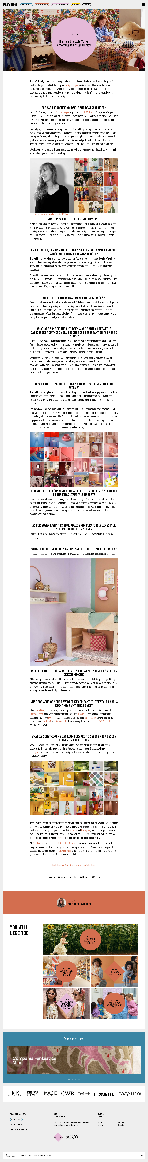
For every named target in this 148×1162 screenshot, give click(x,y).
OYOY (101, 721)
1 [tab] (69, 1079)
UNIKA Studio (88, 112)
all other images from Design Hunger (84, 865)
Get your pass (64, 850)
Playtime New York (42, 4)
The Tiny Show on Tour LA (60, 4)
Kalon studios (62, 721)
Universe (100, 1125)
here (60, 837)
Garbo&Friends (36, 714)
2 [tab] (72, 1079)
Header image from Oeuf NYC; (62, 865)
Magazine (87, 4)
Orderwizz (121, 1125)
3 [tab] (76, 1079)
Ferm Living (40, 710)
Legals (141, 1155)
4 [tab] (79, 1079)
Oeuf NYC (47, 721)
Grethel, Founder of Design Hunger (46, 213)
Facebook (62, 877)
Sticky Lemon (91, 717)
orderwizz (75, 4)
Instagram (34, 752)
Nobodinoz (83, 714)
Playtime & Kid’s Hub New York (64, 843)
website (73, 830)
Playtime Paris (27, 4)
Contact (100, 1122)
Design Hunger (71, 85)
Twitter (73, 877)
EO (49, 717)
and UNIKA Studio (62, 213)
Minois (108, 721)
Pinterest (84, 877)
